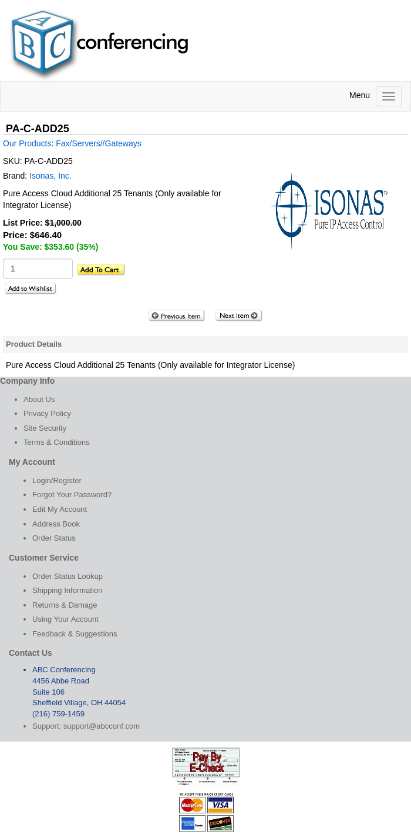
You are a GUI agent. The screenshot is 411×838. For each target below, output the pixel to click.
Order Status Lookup (67, 576)
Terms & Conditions (56, 442)
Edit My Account (59, 509)
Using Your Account (65, 619)
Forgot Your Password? (72, 494)
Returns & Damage (64, 605)
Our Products (27, 143)
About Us (39, 399)
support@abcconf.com (101, 726)
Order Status (54, 538)
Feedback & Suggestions (74, 633)
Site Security (44, 428)
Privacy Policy (47, 413)
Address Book (56, 523)
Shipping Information (67, 590)
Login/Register (57, 480)
